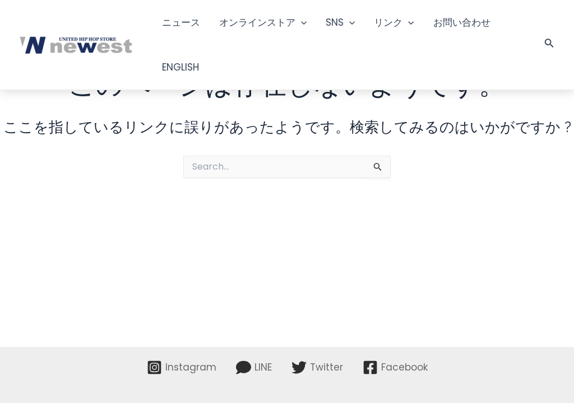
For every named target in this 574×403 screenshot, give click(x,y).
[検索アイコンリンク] (549, 45)
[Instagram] (181, 367)
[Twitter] (317, 367)
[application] (301, 22)
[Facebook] (395, 367)
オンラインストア (263, 22)
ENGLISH (180, 67)
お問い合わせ (461, 22)
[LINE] (254, 367)
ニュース (181, 22)
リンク (394, 22)
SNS (340, 22)
